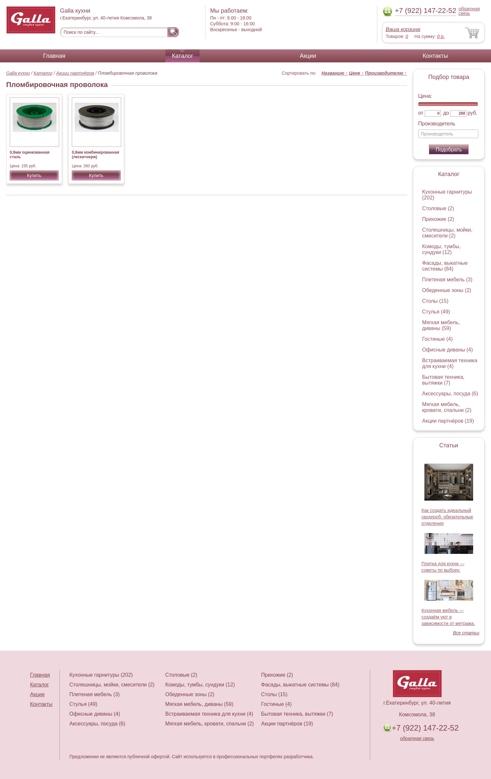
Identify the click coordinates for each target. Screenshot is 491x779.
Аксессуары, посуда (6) (450, 393)
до (446, 113)
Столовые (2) (438, 208)
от (420, 113)
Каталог (182, 56)
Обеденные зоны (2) (446, 290)
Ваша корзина (403, 29)
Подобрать (449, 149)
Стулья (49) (436, 311)
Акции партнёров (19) (448, 421)
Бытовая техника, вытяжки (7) (443, 380)
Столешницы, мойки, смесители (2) (447, 232)
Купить (34, 175)
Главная (54, 56)
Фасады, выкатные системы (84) (445, 266)
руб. (473, 113)
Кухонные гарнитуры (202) (101, 675)
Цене (356, 73)
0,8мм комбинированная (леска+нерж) (95, 154)
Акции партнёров (75, 73)
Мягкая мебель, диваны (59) (441, 325)
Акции (308, 56)
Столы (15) (435, 301)
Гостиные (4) (437, 339)
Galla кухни (18, 73)
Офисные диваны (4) (447, 349)
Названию (334, 73)
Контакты (435, 56)
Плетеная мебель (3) (447, 279)
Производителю (386, 73)
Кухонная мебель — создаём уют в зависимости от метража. (448, 617)
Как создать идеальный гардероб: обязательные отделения (447, 517)
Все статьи (466, 632)
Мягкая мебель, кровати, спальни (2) (447, 407)
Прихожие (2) (438, 219)
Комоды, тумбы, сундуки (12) (441, 249)
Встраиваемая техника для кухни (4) (449, 363)
